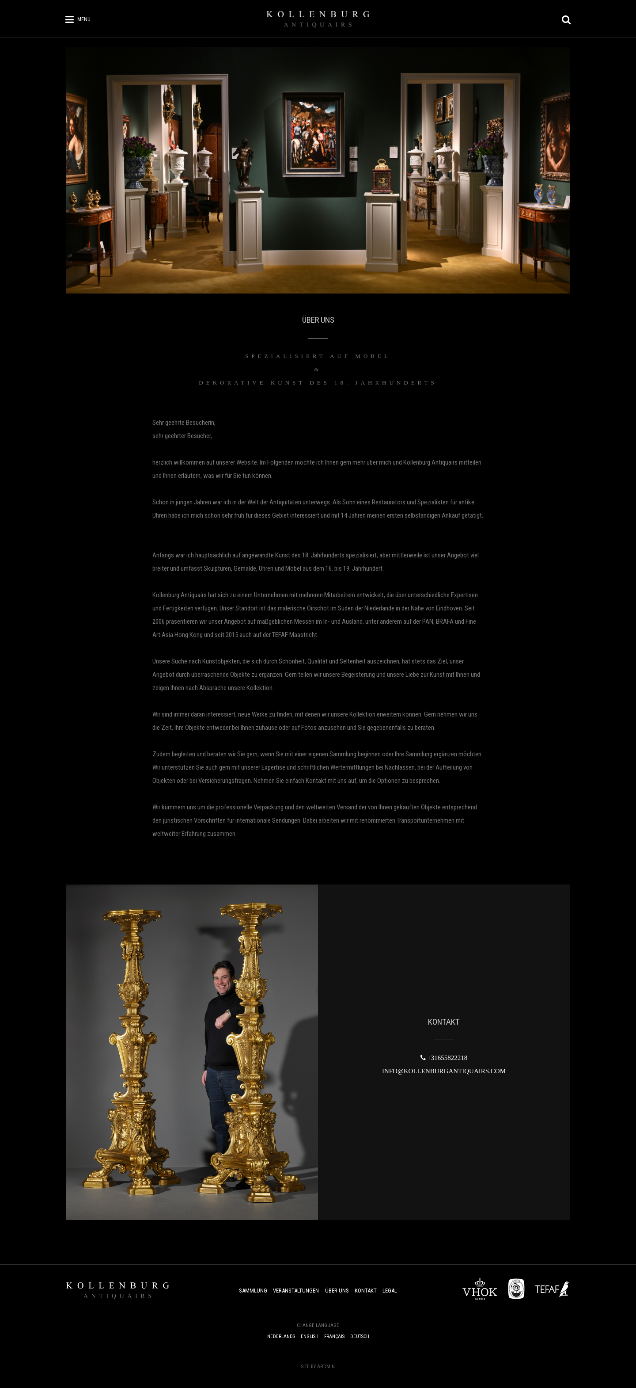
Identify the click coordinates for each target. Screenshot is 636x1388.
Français (334, 1336)
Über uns (337, 1290)
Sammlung (253, 1290)
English (309, 1336)
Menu (84, 19)
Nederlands (281, 1336)
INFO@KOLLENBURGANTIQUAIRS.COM (444, 1071)
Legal (389, 1290)
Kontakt (366, 1290)
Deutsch (359, 1336)
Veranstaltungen (296, 1290)
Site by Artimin (318, 1366)
